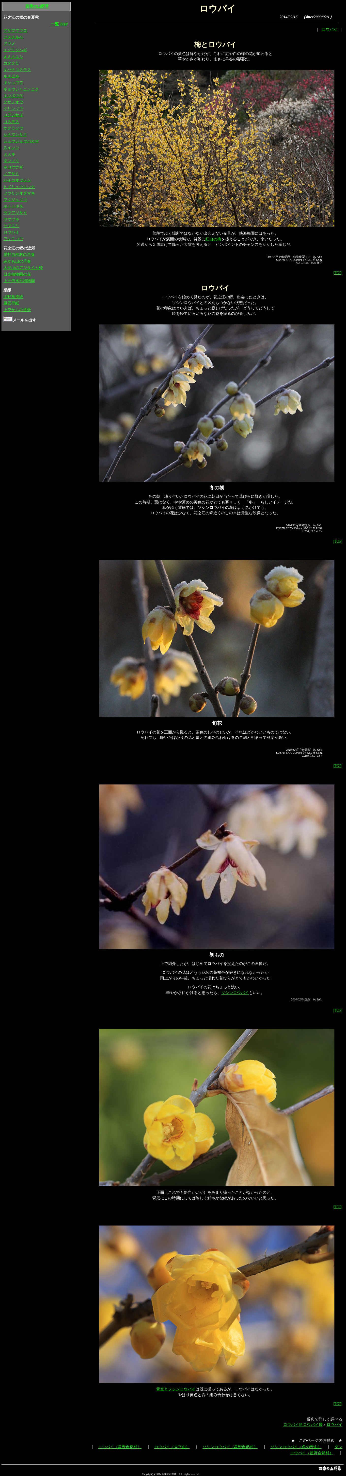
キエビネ (11, 76)
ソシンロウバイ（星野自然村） (230, 1447)
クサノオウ (13, 102)
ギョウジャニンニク (21, 89)
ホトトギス (13, 206)
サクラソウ (13, 128)
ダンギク (11, 161)
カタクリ (11, 63)
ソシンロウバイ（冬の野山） (296, 1447)
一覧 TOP (59, 24)
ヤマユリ (11, 226)
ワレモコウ (13, 239)
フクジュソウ (15, 199)
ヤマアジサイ (15, 213)
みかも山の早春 (17, 261)
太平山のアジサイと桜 (23, 268)
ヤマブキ (11, 219)
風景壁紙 (11, 303)
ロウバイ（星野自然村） (120, 1447)
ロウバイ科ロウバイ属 (303, 1425)
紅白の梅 (213, 239)
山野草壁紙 (13, 297)
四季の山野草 (37, 6)
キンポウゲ (13, 95)
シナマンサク (15, 134)
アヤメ (9, 43)
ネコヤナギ (13, 167)
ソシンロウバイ (235, 993)
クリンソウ (13, 109)
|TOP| (337, 273)
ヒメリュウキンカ (19, 187)
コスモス (11, 122)
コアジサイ (13, 115)
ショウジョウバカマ (21, 141)
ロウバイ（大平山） (172, 1447)
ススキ (9, 154)
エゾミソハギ (15, 50)
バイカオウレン (17, 180)
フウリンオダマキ (19, 193)
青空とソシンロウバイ (176, 1389)
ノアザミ (11, 174)
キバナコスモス (17, 70)
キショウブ (13, 82)
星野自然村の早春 (19, 254)
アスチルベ (13, 37)
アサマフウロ (15, 30)
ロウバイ (330, 29)
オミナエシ (13, 56)
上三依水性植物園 (19, 281)
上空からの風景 (17, 310)
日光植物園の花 (17, 274)
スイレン (11, 147)
